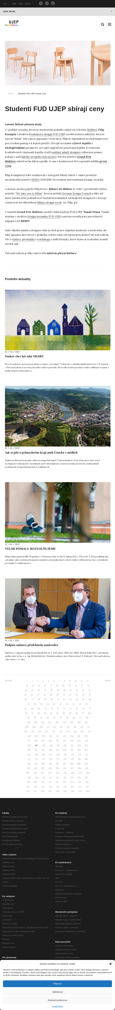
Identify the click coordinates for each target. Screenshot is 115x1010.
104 (64, 722)
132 (57, 736)
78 (26, 713)
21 (76, 685)
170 (72, 754)
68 (32, 708)
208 (88, 773)
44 (83, 695)
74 (70, 708)
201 (35, 773)
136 (86, 736)
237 (35, 791)
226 (87, 782)
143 (71, 741)
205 (65, 773)
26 (39, 690)
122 (53, 731)
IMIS (21, 4)
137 (28, 741)
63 (67, 704)
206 (73, 773)
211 (43, 777)
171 (79, 754)
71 (52, 708)
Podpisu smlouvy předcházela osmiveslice (31, 645)
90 (35, 718)
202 (42, 773)
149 (51, 745)
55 (83, 699)
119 (32, 731)
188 (71, 764)
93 (54, 718)
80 (39, 713)
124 (67, 731)
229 (43, 787)
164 (29, 754)
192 (35, 768)
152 (72, 745)
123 (60, 731)
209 (29, 777)
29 (58, 690)
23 (88, 685)
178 (65, 759)
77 (90, 708)
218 (28, 782)
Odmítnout (57, 992)
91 (41, 718)
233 (72, 787)
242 (72, 791)
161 (72, 750)
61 (54, 704)
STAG (27, 4)
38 (45, 695)
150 (58, 745)
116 (82, 727)
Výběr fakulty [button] (57, 11)
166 (43, 754)
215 (72, 777)
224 (72, 782)
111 (48, 727)
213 (57, 777)
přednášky (28, 239)
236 (27, 791)
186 (57, 764)
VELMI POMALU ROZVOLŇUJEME (30, 548)
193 (42, 768)
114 (68, 727)
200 (27, 773)
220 (42, 782)
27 (45, 690)
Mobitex (92, 129)
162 (79, 750)
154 (86, 745)
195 (57, 768)
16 (45, 685)
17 (51, 685)
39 (51, 695)
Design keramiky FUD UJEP (44, 216)
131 (50, 736)
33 (83, 690)
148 (43, 745)
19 (63, 685)
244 (87, 791)
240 (57, 791)
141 (57, 741)
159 (57, 750)
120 (39, 731)
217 (86, 777)
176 (50, 759)
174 (36, 759)
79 (32, 713)
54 (77, 699)
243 (80, 791)
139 (43, 741)
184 (43, 764)
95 (67, 718)
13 (27, 685)
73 (64, 708)
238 (42, 791)
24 (26, 690)
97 (80, 718)
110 (41, 727)
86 (77, 713)
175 (43, 759)
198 (79, 768)
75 (77, 708)
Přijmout (57, 983)
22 (82, 685)
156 (36, 750)
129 (36, 736)
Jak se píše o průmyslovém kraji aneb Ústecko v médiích (41, 452)
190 (86, 764)
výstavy (16, 239)
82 (51, 713)
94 (61, 718)
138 (35, 741)
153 (79, 745)
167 (50, 754)
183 (36, 764)
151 (65, 745)
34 (89, 690)
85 (70, 713)
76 (83, 708)
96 (74, 718)
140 (50, 741)
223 (64, 782)
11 (81, 681)
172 (86, 754)
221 (50, 782)
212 (50, 777)
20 (69, 685)
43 (77, 695)
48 (39, 699)
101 (43, 722)
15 (39, 685)
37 (38, 695)
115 (75, 727)
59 (41, 704)
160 (64, 750)
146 (29, 745)
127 (89, 731)
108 (26, 727)
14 (33, 685)
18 (57, 685)
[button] (110, 963)
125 (75, 731)
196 (64, 768)
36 (32, 695)
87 (83, 713)
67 (26, 708)
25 (32, 690)
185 (50, 764)
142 (64, 741)
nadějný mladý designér (66, 152)
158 (50, 750)
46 (26, 699)
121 (46, 731)
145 (86, 741)
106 (79, 722)
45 (90, 695)
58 (35, 704)
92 (48, 718)
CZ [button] (6, 4)
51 (58, 699)
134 (71, 736)
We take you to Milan (29, 193)
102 (49, 722)
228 (35, 787)
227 (28, 787)
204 (57, 773)
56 (90, 699)
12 (87, 681)
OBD (14, 4)
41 (64, 695)
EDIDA (35, 179)
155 (29, 750)
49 (45, 699)
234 (79, 787)
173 (29, 759)
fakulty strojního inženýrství (38, 156)
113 (61, 727)
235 (87, 787)
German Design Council (76, 193)
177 (57, 759)
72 (58, 708)
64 (73, 704)
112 (54, 727)
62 (60, 704)
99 (29, 722)
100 (35, 722)
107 (86, 722)
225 (79, 782)
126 (82, 731)
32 (77, 690)
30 (64, 690)
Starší (107, 680)
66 (86, 704)
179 (72, 759)
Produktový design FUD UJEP (47, 134)
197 (72, 768)
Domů (10, 93)
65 (80, 704)
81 (45, 713)
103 (57, 722)
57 (29, 704)
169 (65, 754)
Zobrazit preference (57, 1000)
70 (45, 708)
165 (36, 754)
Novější (8, 680)
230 (50, 787)
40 (57, 695)
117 (88, 727)
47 (32, 699)
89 (28, 718)
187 (64, 764)
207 (80, 773)
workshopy (43, 239)
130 (43, 736)
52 (64, 699)
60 (48, 704)
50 (52, 699)
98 (87, 718)
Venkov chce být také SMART (24, 356)
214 (64, 777)
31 (70, 690)
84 (64, 713)
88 (89, 713)
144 (79, 741)
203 (50, 773)
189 (78, 764)
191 (28, 768)
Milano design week (49, 202)
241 (65, 791)
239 (50, 791)
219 (35, 782)
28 (51, 690)
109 (34, 727)
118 (26, 731)
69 (39, 708)
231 (57, 787)
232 (65, 787)
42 (70, 695)
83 (57, 713)
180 (79, 759)
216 (79, 777)
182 (29, 764)
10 (76, 681)
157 (43, 750)
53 (71, 699)
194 (50, 768)
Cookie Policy (57, 1006)
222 (57, 782)
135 (79, 736)
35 (25, 695)
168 (58, 754)
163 (86, 750)
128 (29, 736)
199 (86, 768)
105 (71, 722)
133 (64, 736)
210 (36, 777)
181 (86, 759)
